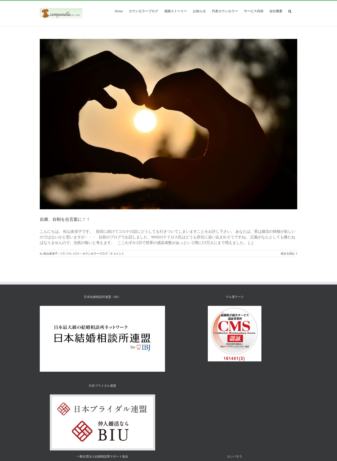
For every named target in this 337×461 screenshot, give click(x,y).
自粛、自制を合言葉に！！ (65, 219)
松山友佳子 (51, 253)
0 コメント (117, 253)
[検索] (289, 11)
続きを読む (288, 253)
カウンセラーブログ (95, 253)
